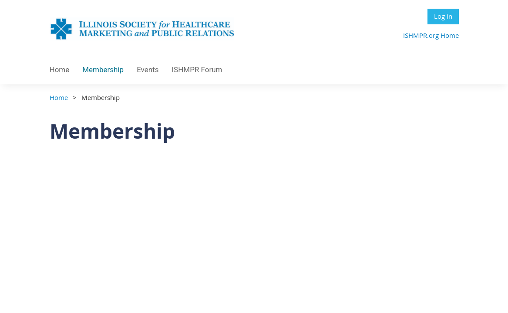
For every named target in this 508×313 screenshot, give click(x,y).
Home (59, 97)
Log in (443, 16)
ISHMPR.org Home (431, 35)
